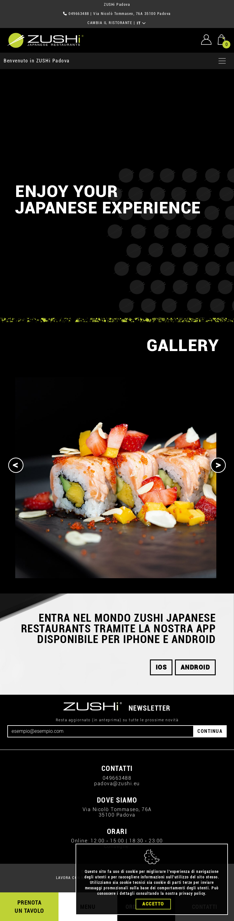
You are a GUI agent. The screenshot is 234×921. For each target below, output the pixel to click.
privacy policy (192, 893)
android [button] (195, 667)
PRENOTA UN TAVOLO (29, 906)
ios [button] (161, 667)
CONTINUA (209, 731)
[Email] (100, 731)
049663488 (79, 14)
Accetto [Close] (153, 904)
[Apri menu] (222, 61)
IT (141, 23)
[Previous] (15, 465)
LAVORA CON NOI (72, 878)
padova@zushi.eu (117, 783)
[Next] (218, 465)
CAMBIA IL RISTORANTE (109, 23)
